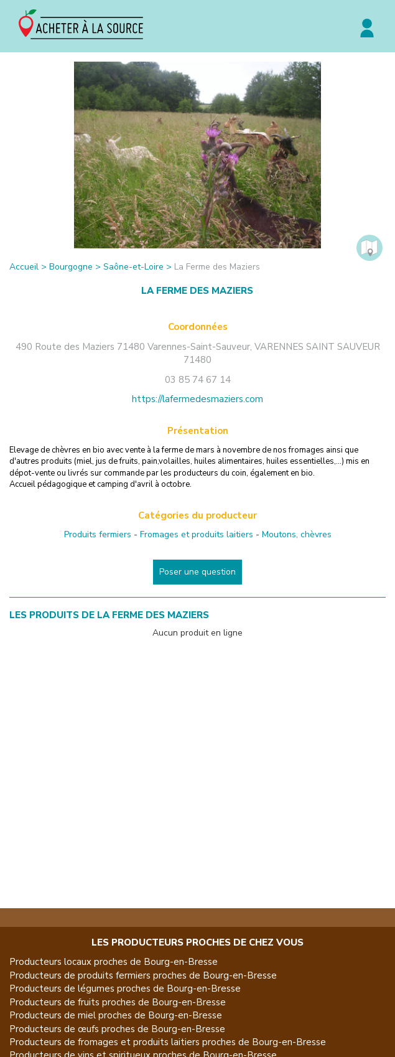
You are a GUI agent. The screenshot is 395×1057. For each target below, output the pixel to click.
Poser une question (197, 572)
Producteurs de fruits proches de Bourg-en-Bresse (117, 1002)
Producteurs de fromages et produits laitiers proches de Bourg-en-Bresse (167, 1042)
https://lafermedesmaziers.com (197, 399)
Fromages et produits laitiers (196, 534)
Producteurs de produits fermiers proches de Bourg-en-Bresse (143, 975)
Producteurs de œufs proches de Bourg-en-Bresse (117, 1029)
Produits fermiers (97, 534)
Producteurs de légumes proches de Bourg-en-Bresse (125, 988)
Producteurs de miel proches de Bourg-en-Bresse (115, 1015)
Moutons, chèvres (297, 534)
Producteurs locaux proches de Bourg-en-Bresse (113, 962)
